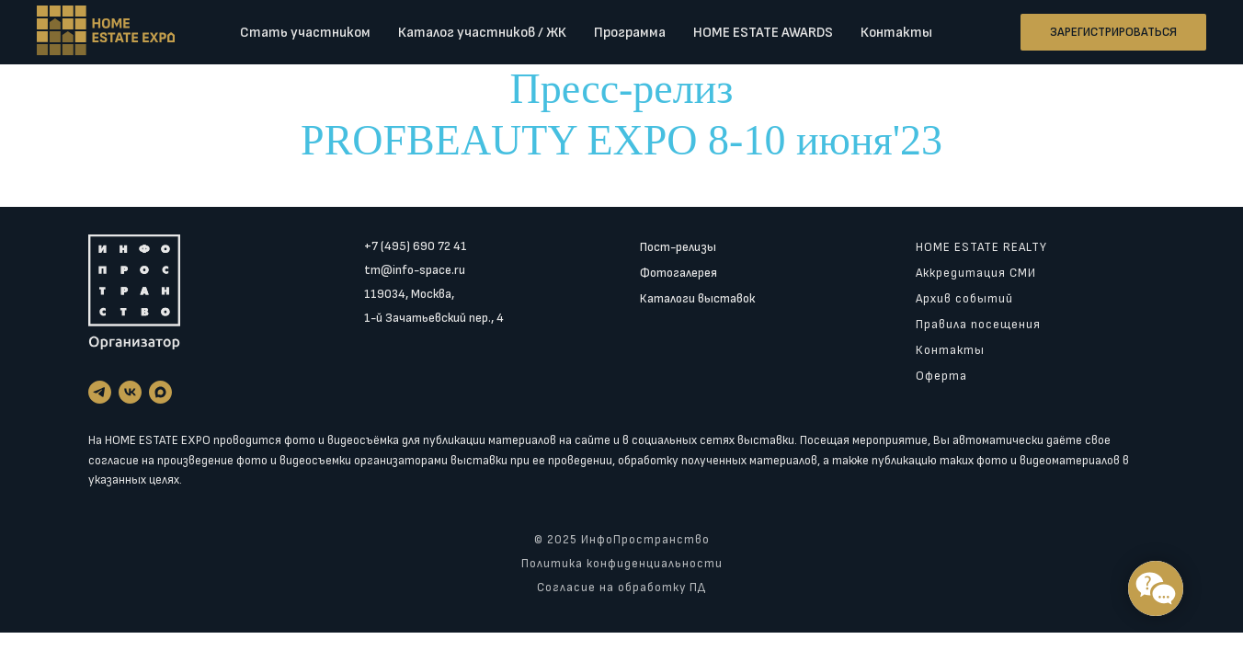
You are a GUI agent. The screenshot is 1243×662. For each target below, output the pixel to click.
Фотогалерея (678, 272)
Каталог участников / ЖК (482, 32)
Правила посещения (978, 324)
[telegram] (99, 392)
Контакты (896, 32)
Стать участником (305, 32)
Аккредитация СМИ (976, 272)
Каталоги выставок (697, 298)
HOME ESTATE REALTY (981, 247)
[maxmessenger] (160, 392)
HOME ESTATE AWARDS (763, 32)
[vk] (130, 392)
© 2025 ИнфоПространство (622, 539)
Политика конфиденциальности (622, 563)
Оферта (941, 375)
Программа (630, 32)
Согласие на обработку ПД (621, 587)
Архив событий (964, 298)
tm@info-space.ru (414, 270)
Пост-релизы (678, 247)
